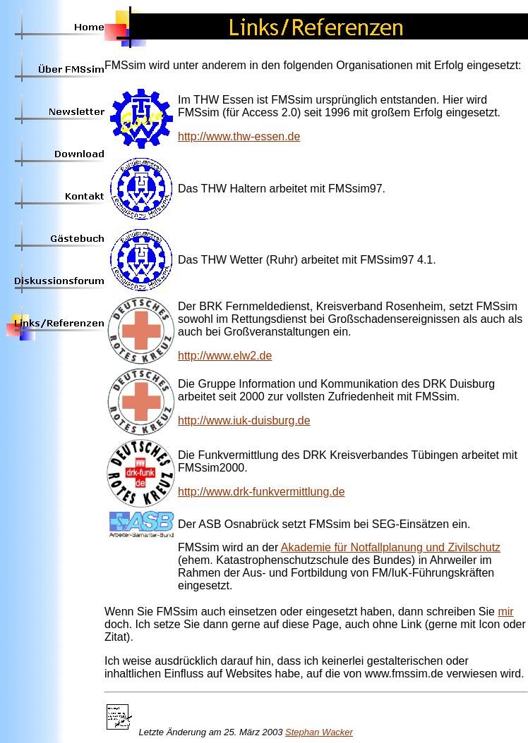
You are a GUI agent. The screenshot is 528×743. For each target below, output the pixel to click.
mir (505, 612)
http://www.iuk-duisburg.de (244, 420)
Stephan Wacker (319, 732)
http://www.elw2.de (225, 356)
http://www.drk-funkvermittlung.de (261, 492)
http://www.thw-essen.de (239, 136)
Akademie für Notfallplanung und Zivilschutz (390, 547)
